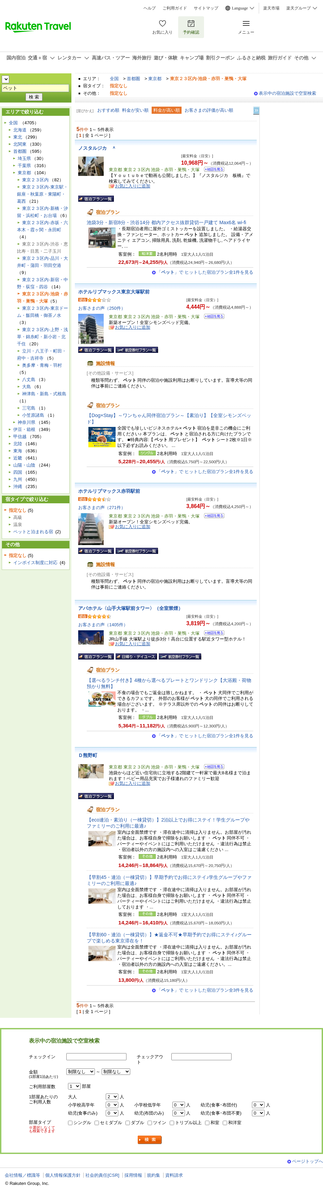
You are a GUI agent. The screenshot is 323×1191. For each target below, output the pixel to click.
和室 (214, 1122)
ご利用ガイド (175, 8)
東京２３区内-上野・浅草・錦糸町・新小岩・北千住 (42, 336)
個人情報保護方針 (63, 1175)
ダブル (137, 1122)
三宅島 (28, 408)
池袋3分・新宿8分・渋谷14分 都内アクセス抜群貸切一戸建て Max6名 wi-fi (166, 222)
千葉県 (24, 165)
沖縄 (17, 486)
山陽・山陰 (24, 465)
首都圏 (133, 78)
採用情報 (133, 1175)
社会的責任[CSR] (102, 1175)
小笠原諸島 (33, 415)
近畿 (17, 458)
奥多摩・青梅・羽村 (42, 365)
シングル (82, 1122)
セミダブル (111, 1122)
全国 (114, 78)
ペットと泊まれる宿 (33, 531)
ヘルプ (149, 8)
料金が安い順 (135, 110)
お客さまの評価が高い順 (209, 110)
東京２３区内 (35, 179)
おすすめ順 (108, 110)
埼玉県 (24, 158)
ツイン (159, 1122)
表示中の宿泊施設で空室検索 (287, 93)
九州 (17, 479)
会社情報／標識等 (22, 1175)
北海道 (20, 129)
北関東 (20, 144)
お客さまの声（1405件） (103, 624)
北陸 (17, 443)
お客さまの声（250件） (101, 308)
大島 (26, 386)
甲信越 (20, 436)
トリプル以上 (188, 1122)
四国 (17, 472)
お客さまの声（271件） (101, 507)
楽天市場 (271, 8)
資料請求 (174, 1175)
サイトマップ (206, 8)
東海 (17, 450)
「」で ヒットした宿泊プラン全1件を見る (205, 272)
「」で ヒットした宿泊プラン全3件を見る (205, 990)
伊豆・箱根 (24, 429)
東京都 (155, 78)
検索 (150, 1140)
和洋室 (234, 1122)
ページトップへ (307, 1161)
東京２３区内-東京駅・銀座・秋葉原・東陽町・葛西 (42, 194)
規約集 (153, 1175)
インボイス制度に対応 (35, 562)
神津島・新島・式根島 (44, 393)
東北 (17, 137)
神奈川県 (26, 422)
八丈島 (28, 379)
